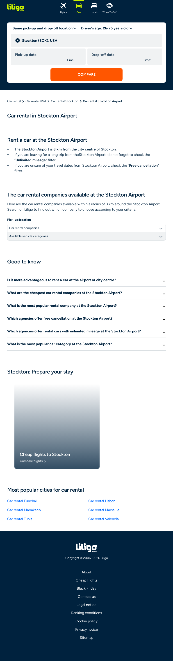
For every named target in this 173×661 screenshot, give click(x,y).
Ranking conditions (86, 613)
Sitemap (86, 637)
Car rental (14, 101)
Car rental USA (35, 101)
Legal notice (86, 605)
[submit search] (86, 74)
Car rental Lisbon (101, 501)
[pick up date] (40, 55)
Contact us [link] (87, 597)
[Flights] (63, 7)
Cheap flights (86, 580)
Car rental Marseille (103, 510)
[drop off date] (116, 55)
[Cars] (78, 7)
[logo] (15, 7)
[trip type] (44, 28)
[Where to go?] (109, 7)
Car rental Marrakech (24, 510)
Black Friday (86, 588)
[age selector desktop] (106, 28)
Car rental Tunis (19, 519)
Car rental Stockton (64, 101)
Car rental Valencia (103, 519)
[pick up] (90, 40)
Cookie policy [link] (86, 621)
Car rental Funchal (22, 501)
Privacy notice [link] (86, 629)
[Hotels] (94, 7)
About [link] (86, 572)
